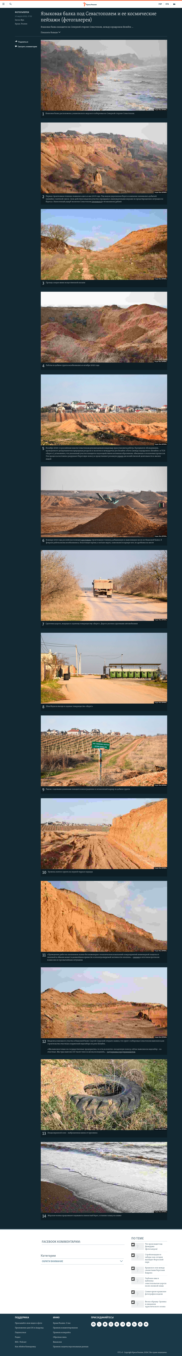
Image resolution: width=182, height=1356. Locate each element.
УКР (160, 4)
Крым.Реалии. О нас (62, 1323)
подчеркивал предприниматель (121, 1052)
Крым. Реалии (21, 24)
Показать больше (50, 32)
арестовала (86, 540)
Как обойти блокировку (25, 1347)
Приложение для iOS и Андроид (29, 1328)
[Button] (21, 42)
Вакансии (57, 1342)
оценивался (97, 202)
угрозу (120, 456)
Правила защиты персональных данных (70, 1347)
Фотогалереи (22, 12)
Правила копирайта (62, 1333)
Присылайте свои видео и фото (28, 1323)
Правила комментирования (65, 1328)
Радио (17, 1337)
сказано (136, 957)
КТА (167, 4)
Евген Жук (19, 20)
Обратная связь (59, 1337)
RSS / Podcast (20, 1342)
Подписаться (20, 1333)
